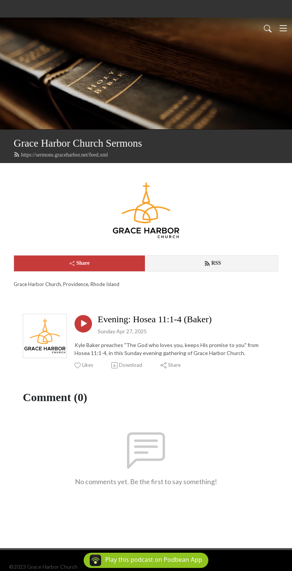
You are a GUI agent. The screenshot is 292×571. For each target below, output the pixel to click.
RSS (212, 263)
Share (80, 263)
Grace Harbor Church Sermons (78, 143)
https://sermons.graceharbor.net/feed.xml (61, 155)
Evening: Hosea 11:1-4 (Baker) (155, 319)
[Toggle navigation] (283, 28)
